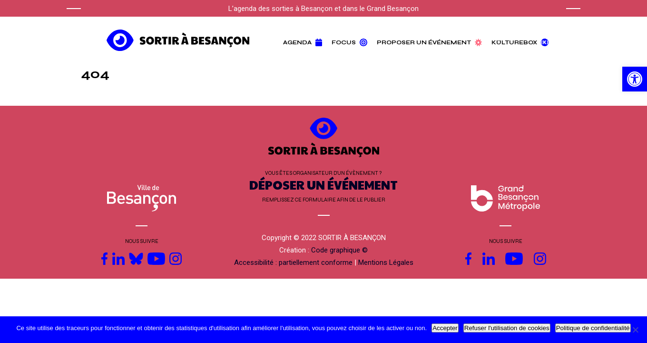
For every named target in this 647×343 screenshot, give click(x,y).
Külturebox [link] (520, 42)
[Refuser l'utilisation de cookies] (635, 329)
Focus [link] (349, 42)
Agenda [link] (302, 42)
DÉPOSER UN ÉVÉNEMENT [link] (323, 184)
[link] (634, 79)
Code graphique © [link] (339, 250)
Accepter (445, 328)
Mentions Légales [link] (385, 262)
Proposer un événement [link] (429, 42)
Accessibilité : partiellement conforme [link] (293, 262)
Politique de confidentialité (593, 328)
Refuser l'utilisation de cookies (506, 328)
